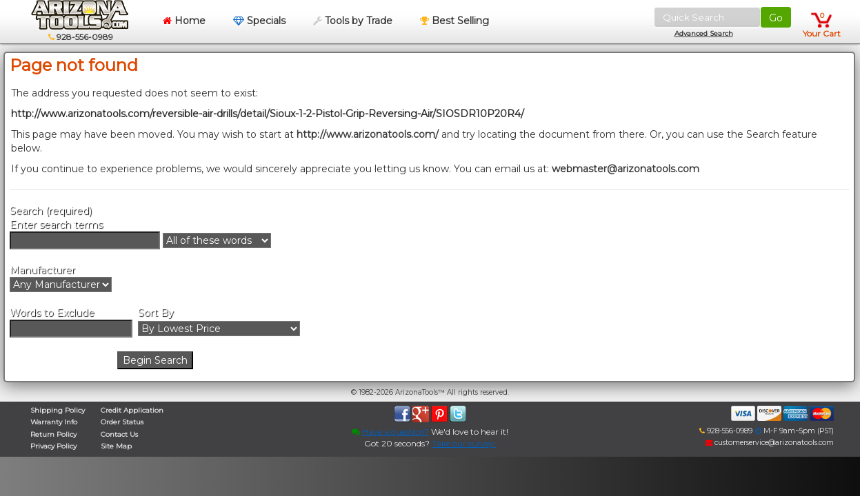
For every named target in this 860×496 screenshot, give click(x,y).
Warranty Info (53, 421)
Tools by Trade (352, 20)
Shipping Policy (57, 410)
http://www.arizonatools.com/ (368, 134)
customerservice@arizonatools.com (770, 442)
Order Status (122, 421)
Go (776, 18)
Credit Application (132, 410)
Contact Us (119, 434)
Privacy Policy (53, 446)
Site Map (116, 446)
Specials (259, 20)
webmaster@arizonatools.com (625, 169)
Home (184, 20)
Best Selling (454, 20)
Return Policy (53, 434)
